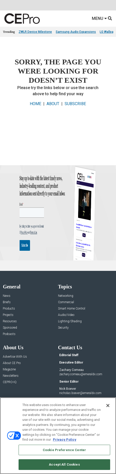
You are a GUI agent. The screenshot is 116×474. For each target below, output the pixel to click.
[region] (58, 435)
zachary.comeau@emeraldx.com (80, 374)
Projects (8, 315)
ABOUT (53, 103)
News (6, 296)
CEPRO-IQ (10, 382)
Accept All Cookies (64, 464)
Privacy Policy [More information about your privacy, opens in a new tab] (64, 439)
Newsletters (11, 376)
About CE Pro (12, 363)
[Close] (107, 405)
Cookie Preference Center (64, 450)
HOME (35, 103)
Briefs (7, 302)
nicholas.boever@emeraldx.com (80, 393)
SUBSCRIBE (75, 103)
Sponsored (10, 327)
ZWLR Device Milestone (35, 32)
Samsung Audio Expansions (76, 32)
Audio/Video (66, 315)
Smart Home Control (71, 308)
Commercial (66, 302)
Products (9, 308)
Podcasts (9, 334)
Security (63, 327)
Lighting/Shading (70, 321)
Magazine (9, 369)
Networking (65, 296)
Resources (10, 321)
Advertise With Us (15, 356)
